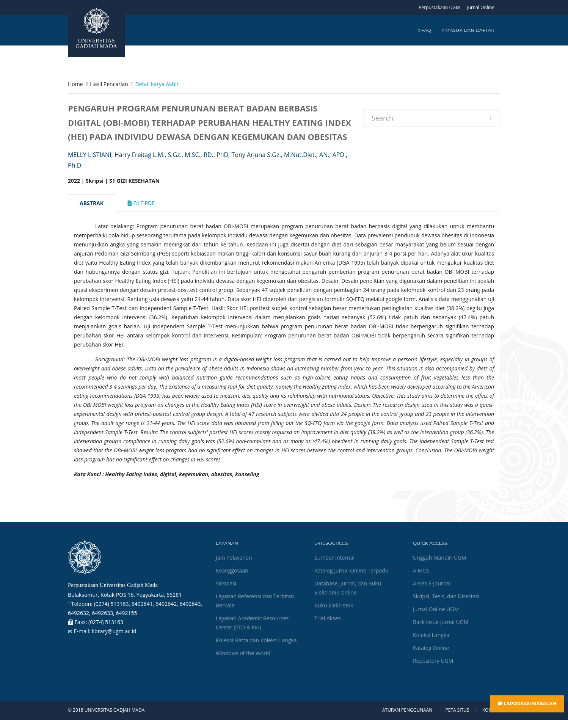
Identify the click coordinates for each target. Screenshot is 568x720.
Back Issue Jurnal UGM (440, 622)
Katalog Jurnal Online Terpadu (351, 570)
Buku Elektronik (333, 605)
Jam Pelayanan (234, 557)
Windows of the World (243, 653)
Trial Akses (327, 618)
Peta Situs (457, 710)
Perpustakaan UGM (439, 7)
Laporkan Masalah (527, 703)
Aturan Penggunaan (407, 710)
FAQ (424, 30)
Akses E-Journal (432, 583)
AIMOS (421, 570)
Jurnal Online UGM (436, 609)
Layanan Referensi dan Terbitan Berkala (255, 601)
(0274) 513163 (105, 622)
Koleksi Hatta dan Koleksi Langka (256, 640)
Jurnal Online (480, 7)
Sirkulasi (226, 583)
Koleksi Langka (431, 634)
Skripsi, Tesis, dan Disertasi (446, 596)
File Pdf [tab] (141, 203)
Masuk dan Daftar (468, 30)
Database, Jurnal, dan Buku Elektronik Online (347, 588)
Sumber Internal (334, 557)
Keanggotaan (232, 570)
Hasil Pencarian (109, 84)
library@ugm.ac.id (114, 631)
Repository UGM (433, 660)
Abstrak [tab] (92, 203)
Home (75, 84)
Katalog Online (431, 647)
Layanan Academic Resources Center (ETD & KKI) (252, 623)
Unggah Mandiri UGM (439, 557)
